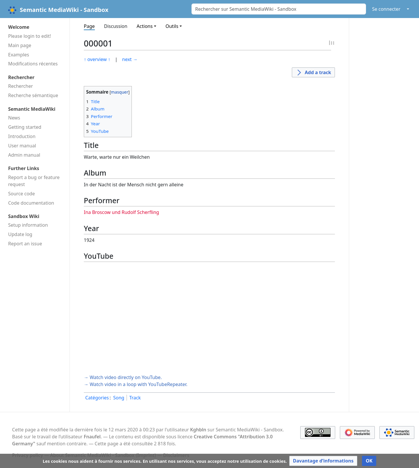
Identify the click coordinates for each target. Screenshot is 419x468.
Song (118, 397)
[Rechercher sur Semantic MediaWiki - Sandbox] (278, 9)
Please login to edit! (29, 36)
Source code (21, 193)
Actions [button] (145, 26)
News (14, 118)
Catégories (97, 397)
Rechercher (20, 86)
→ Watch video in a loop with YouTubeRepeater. (135, 384)
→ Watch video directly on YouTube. (123, 377)
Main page (19, 45)
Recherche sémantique (33, 95)
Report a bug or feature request (34, 180)
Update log (20, 234)
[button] (323, 461)
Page (89, 26)
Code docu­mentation (31, 203)
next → (130, 59)
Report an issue (25, 243)
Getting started (24, 127)
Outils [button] (172, 26)
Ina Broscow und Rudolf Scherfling (121, 212)
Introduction (21, 136)
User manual (22, 145)
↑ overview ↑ (97, 59)
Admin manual (24, 155)
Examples (18, 54)
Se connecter (386, 9)
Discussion (115, 26)
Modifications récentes (33, 63)
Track (135, 397)
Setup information (28, 225)
